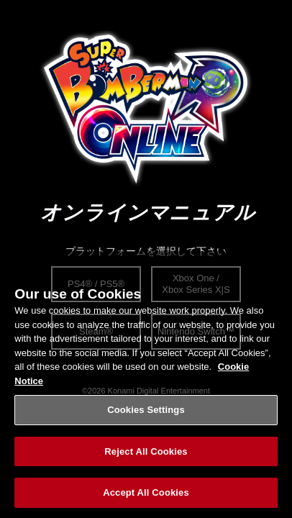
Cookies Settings (146, 411)
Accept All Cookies (146, 495)
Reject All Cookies (145, 453)
